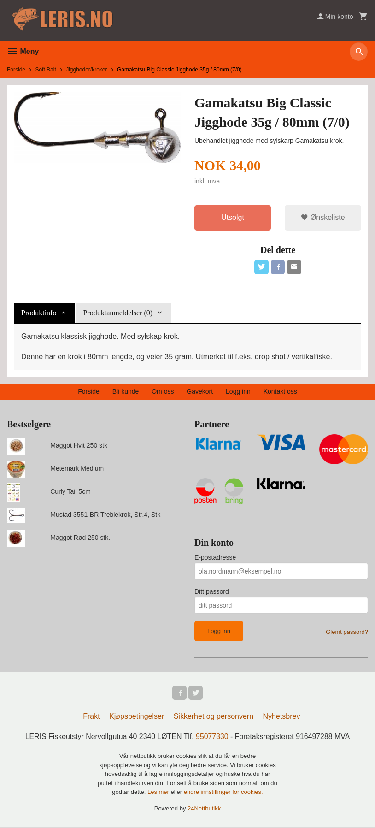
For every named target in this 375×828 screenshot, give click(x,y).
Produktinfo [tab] (38, 313)
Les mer (159, 793)
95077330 (212, 738)
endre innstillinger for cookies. (223, 793)
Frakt (91, 718)
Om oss (163, 392)
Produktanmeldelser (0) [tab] (117, 313)
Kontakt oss (280, 392)
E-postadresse (215, 558)
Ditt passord (211, 592)
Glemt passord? (347, 632)
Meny (23, 51)
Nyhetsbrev (281, 718)
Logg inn (238, 392)
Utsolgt (232, 217)
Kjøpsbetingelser (136, 718)
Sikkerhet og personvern (213, 718)
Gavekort (200, 392)
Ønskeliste (323, 217)
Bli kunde (125, 392)
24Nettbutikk (204, 809)
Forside (16, 69)
